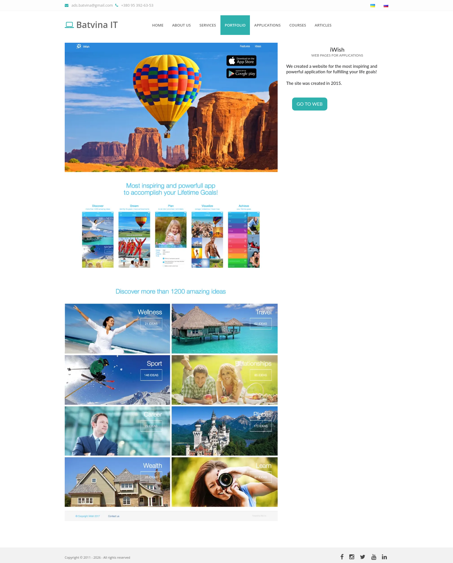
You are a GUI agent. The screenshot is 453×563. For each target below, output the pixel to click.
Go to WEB (310, 103)
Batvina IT (91, 25)
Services (207, 25)
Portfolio (235, 25)
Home (158, 25)
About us (181, 25)
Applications (267, 25)
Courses (297, 25)
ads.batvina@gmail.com (92, 5)
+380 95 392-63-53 (137, 5)
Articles (323, 25)
